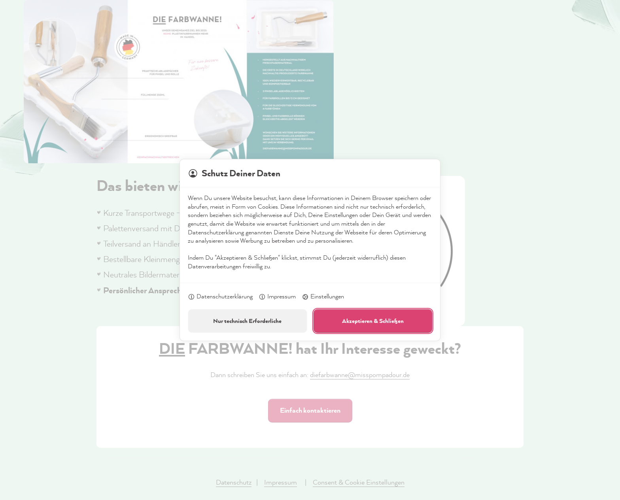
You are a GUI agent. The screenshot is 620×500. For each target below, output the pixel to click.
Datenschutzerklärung (220, 297)
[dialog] (310, 250)
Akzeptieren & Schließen (373, 321)
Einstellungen (323, 297)
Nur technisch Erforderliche (247, 321)
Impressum (277, 297)
